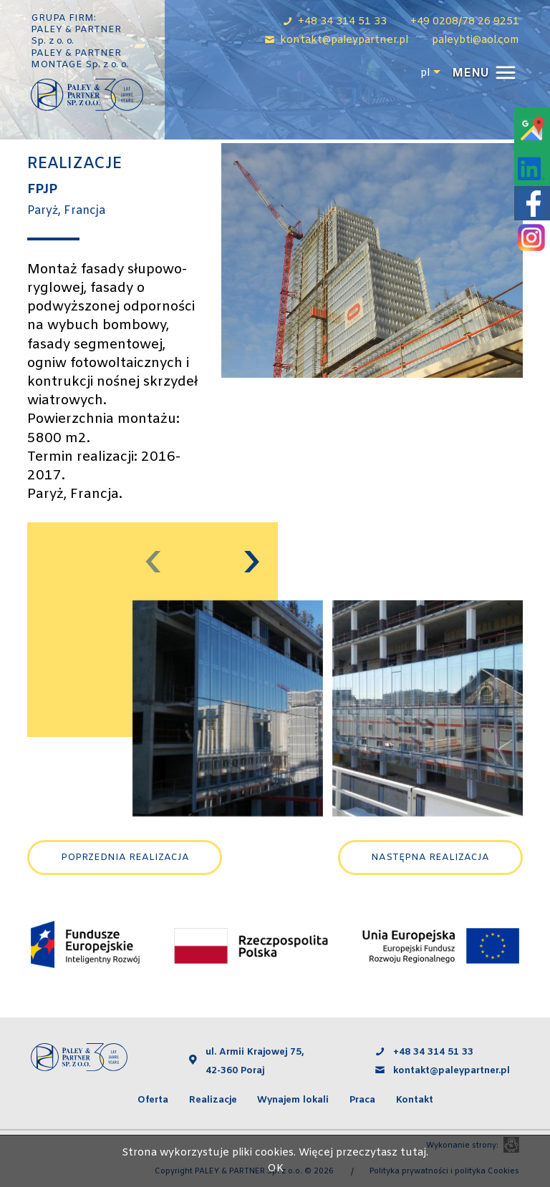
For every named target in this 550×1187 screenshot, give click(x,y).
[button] (482, 73)
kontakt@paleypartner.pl (453, 1071)
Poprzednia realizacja (125, 857)
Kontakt (414, 1100)
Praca (362, 1100)
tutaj (413, 1153)
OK (275, 1169)
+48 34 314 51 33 (433, 1052)
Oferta (153, 1100)
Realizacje (213, 1100)
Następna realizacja (430, 857)
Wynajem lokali (293, 1100)
